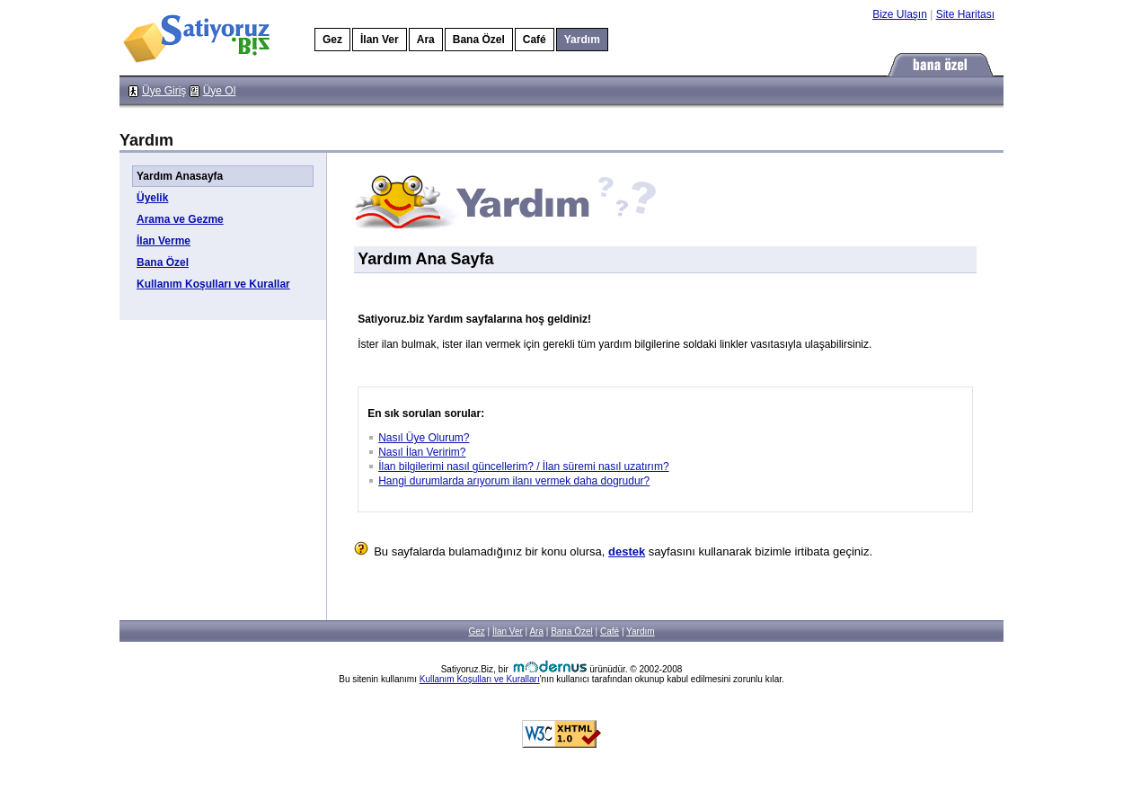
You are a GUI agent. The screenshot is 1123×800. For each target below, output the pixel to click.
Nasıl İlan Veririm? (421, 452)
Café (534, 39)
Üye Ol (219, 90)
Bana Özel (479, 39)
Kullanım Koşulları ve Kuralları (480, 679)
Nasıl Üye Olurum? (423, 437)
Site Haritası (965, 14)
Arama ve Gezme (180, 219)
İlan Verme (163, 241)
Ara (426, 39)
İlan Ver (379, 39)
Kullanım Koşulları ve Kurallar (213, 284)
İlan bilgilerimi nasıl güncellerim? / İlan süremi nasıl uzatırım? (523, 466)
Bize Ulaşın (899, 14)
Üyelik (152, 197)
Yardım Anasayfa (180, 176)
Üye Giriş (164, 90)
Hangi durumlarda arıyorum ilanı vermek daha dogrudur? (514, 481)
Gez (332, 39)
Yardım (640, 631)
